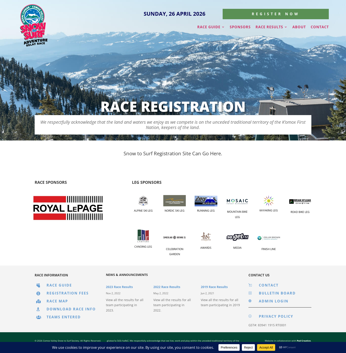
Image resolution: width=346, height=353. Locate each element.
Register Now (275, 13)
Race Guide (208, 27)
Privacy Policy (276, 316)
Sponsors (240, 27)
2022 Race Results (166, 287)
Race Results (269, 27)
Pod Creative (304, 340)
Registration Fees (68, 293)
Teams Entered (64, 317)
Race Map (57, 301)
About (299, 27)
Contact (320, 27)
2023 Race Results (119, 287)
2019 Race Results (214, 287)
